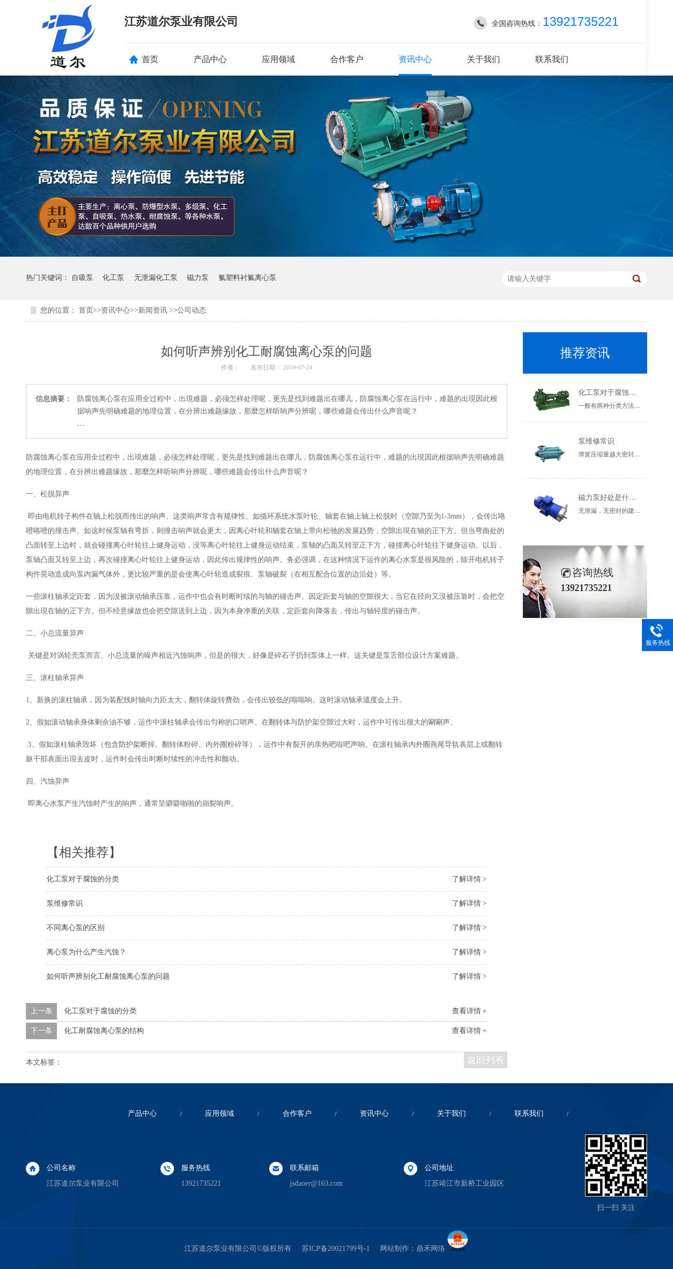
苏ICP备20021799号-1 (336, 1248)
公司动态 (191, 310)
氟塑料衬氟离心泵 (247, 278)
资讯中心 (415, 59)
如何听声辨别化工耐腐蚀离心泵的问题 (108, 976)
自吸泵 (82, 278)
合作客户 (346, 59)
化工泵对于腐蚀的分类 (83, 879)
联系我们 (551, 59)
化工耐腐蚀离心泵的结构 (104, 1031)
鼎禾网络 (430, 1248)
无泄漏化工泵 (156, 278)
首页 (150, 59)
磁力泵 (198, 278)
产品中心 (210, 59)
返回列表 (485, 1060)
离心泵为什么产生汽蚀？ (86, 952)
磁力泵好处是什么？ (610, 497)
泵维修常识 (65, 903)
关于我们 (483, 59)
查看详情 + (469, 1011)
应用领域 (278, 59)
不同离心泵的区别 (76, 928)
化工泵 (113, 278)
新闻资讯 (153, 310)
